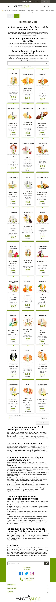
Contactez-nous (45, 1)
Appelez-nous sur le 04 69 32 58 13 (29, 579)
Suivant (45, 418)
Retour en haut (42, 422)
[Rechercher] (13, 16)
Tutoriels (24, 1)
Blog (30, 1)
